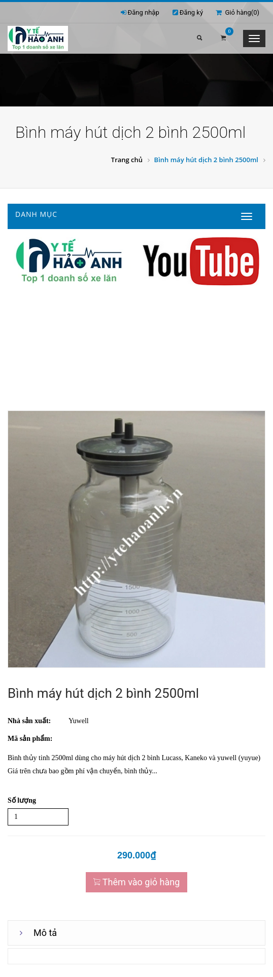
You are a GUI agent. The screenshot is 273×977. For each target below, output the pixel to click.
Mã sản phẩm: (30, 738)
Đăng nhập (143, 12)
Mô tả (45, 932)
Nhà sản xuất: (29, 721)
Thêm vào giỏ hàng (136, 882)
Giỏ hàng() (237, 12)
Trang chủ (127, 159)
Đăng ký (191, 12)
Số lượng (22, 800)
